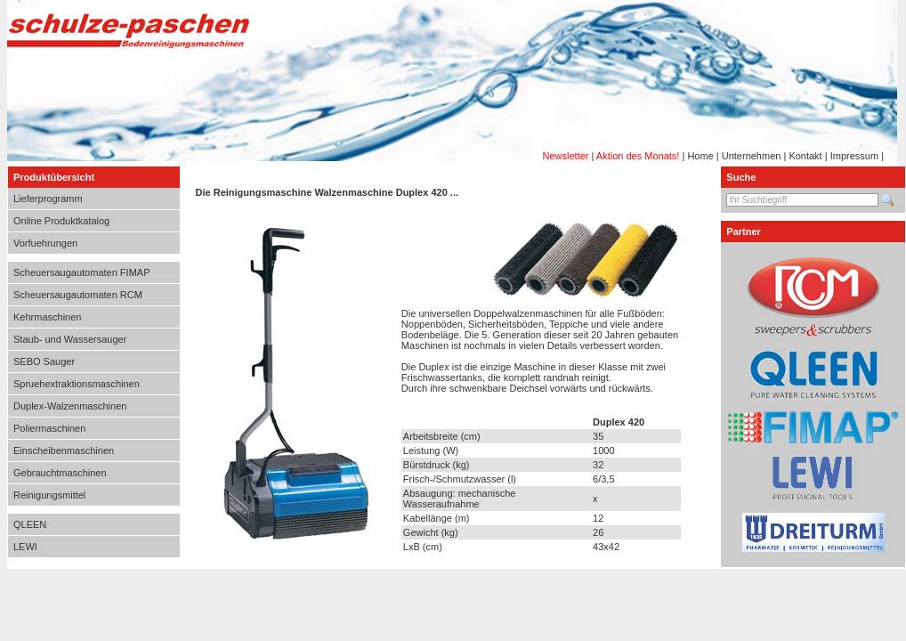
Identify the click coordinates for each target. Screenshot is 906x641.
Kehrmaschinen (47, 317)
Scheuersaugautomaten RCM (77, 294)
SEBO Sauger (44, 361)
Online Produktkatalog (61, 220)
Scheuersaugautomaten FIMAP (81, 272)
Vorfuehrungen (45, 243)
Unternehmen (751, 155)
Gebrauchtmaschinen (60, 472)
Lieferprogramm (48, 198)
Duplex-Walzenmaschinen (69, 406)
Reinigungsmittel (49, 495)
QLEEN (29, 524)
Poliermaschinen (49, 428)
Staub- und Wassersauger (69, 339)
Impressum (854, 155)
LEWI (25, 546)
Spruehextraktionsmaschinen (76, 383)
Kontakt (805, 155)
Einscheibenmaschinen (63, 450)
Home (700, 155)
